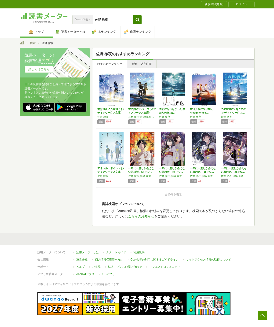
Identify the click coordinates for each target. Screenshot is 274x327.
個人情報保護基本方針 (109, 259)
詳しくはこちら (39, 69)
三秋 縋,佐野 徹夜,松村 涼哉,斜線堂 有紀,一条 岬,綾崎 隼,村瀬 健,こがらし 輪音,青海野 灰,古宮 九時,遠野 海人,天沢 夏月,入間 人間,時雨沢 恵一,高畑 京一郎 (142, 116)
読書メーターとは (87, 252)
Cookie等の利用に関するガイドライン (155, 259)
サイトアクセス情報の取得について (208, 259)
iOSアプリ (108, 274)
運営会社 (82, 259)
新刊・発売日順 (142, 64)
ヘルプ (80, 266)
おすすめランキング (109, 64)
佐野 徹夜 (102, 116)
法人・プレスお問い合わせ (125, 266)
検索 (33, 43)
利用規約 (139, 252)
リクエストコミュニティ (164, 266)
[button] (137, 19)
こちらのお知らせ (141, 216)
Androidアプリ (85, 274)
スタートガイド (116, 252)
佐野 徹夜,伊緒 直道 (139, 176)
